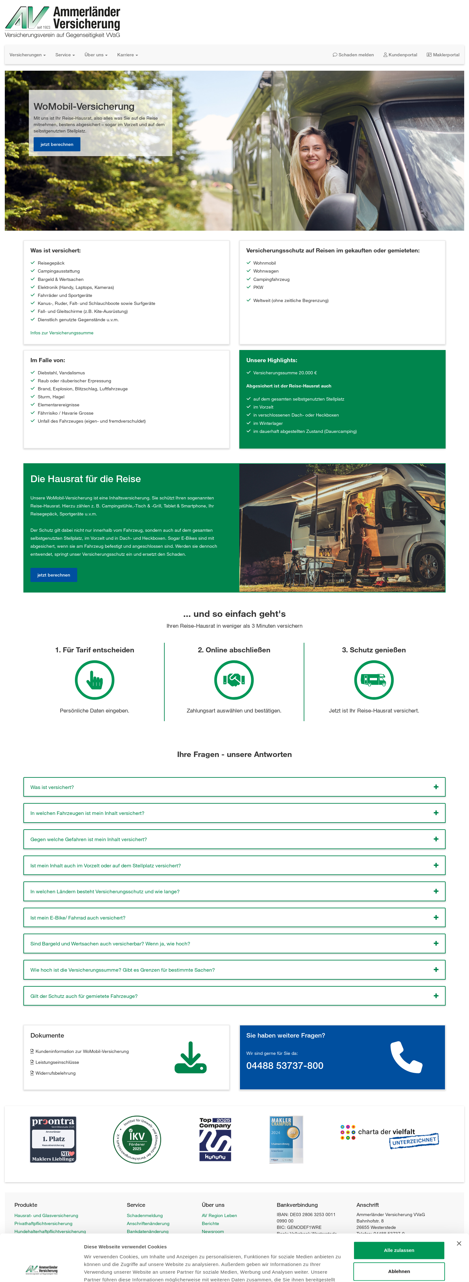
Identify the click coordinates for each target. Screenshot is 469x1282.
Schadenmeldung (145, 1215)
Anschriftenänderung (148, 1223)
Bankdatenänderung (148, 1231)
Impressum (213, 1247)
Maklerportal (443, 54)
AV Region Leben (219, 1215)
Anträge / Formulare (147, 1239)
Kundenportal (400, 54)
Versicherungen (28, 54)
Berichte (210, 1223)
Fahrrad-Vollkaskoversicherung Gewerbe (56, 1263)
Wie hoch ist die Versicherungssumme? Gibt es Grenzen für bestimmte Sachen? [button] (122, 970)
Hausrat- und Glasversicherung (46, 1215)
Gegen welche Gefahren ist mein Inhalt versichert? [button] (88, 839)
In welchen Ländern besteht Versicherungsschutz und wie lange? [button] (105, 891)
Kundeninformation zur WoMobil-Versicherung (82, 1051)
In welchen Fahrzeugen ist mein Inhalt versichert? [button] (87, 813)
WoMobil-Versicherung (37, 1271)
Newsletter (138, 1247)
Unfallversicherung (33, 1239)
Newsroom (213, 1231)
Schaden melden (353, 54)
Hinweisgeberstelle (146, 1255)
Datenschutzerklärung (224, 1255)
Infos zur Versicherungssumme (62, 332)
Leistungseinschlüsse (57, 1062)
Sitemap (135, 1263)
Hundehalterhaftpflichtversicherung (50, 1231)
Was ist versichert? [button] (52, 787)
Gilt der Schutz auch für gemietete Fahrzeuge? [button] (84, 996)
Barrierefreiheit (217, 1263)
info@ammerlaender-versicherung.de (394, 1241)
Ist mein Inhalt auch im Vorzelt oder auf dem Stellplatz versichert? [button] (105, 865)
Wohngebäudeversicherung (42, 1247)
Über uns (96, 54)
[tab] (234, 787)
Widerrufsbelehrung (56, 1073)
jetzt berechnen (57, 144)
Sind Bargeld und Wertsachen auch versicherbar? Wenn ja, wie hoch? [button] (110, 943)
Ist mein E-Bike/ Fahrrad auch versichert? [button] (78, 917)
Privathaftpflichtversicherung (43, 1223)
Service (65, 54)
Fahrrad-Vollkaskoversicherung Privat (52, 1255)
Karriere (127, 54)
